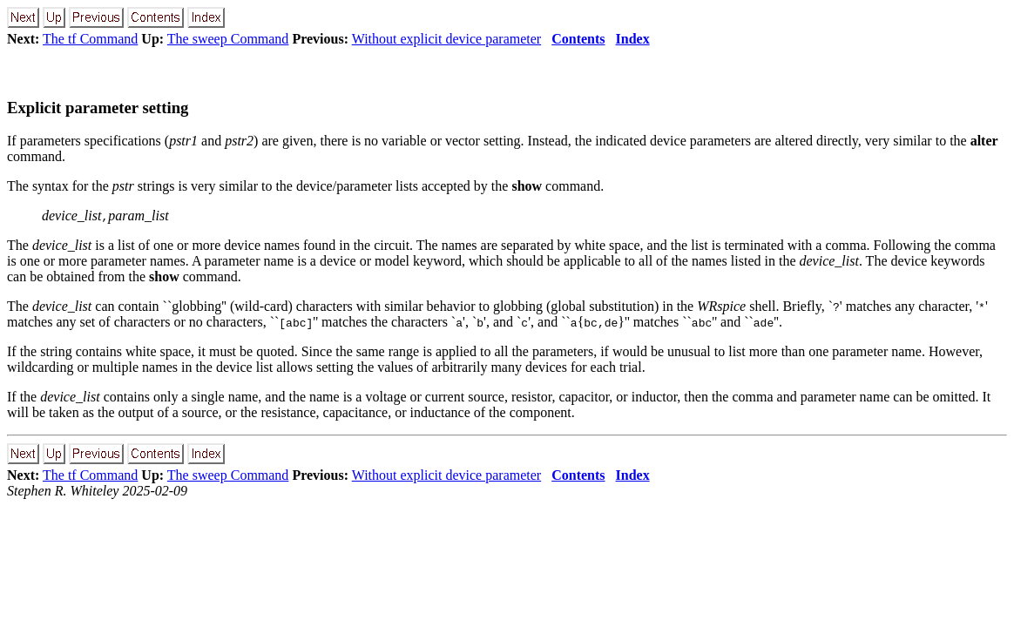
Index (633, 38)
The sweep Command (228, 38)
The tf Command (90, 38)
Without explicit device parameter (446, 38)
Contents (578, 38)
